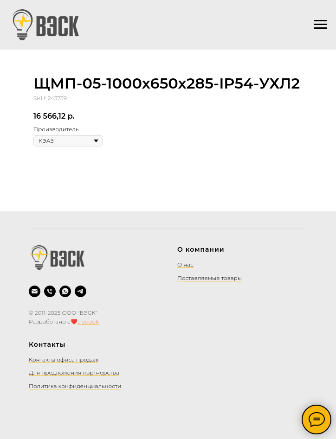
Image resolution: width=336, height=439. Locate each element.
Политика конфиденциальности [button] (75, 385)
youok (90, 321)
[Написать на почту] (34, 291)
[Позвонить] (50, 291)
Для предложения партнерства (74, 372)
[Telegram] (80, 291)
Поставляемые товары (209, 277)
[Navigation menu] (320, 24)
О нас (185, 264)
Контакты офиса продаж (63, 359)
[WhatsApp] (65, 291)
